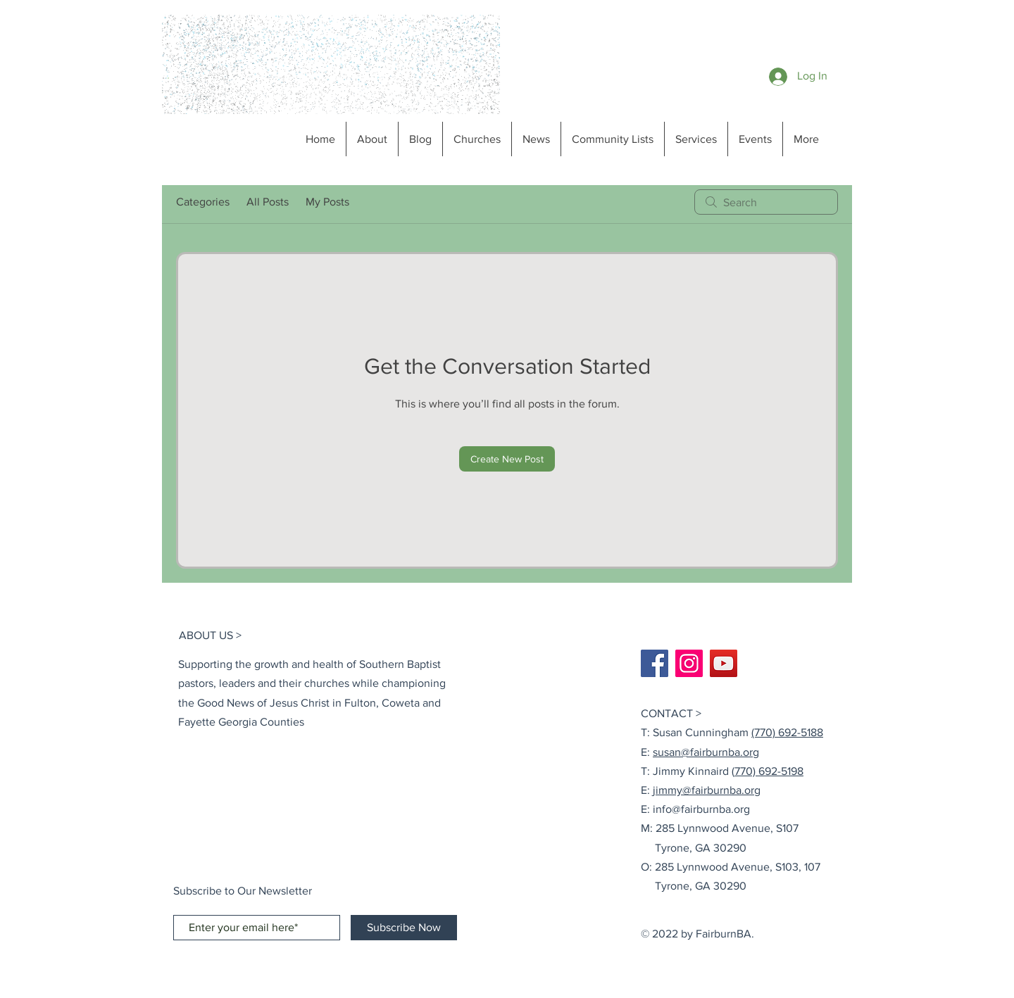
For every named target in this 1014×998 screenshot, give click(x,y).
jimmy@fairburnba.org (706, 790)
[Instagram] (689, 663)
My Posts (327, 202)
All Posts (267, 202)
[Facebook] (654, 663)
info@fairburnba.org (701, 809)
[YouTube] (723, 663)
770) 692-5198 (768, 771)
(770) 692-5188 (787, 732)
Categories (203, 202)
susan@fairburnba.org (706, 752)
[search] (766, 202)
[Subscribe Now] (404, 927)
